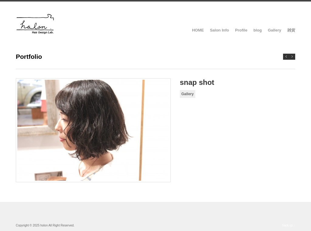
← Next (286, 57)
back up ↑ (288, 225)
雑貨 (291, 30)
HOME (198, 30)
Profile (241, 30)
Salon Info (219, 30)
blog (257, 30)
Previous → (292, 57)
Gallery (274, 30)
